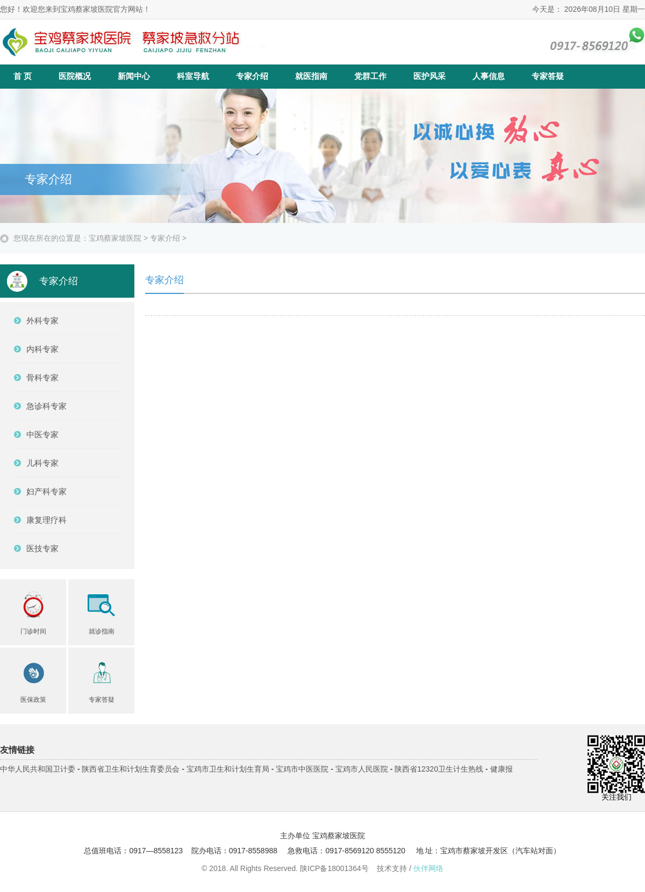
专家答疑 (548, 76)
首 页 (22, 76)
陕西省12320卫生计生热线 (439, 769)
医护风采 (429, 76)
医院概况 (75, 76)
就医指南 (311, 76)
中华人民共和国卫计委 (37, 769)
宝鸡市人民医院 (361, 769)
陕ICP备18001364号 (334, 868)
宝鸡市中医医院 (302, 769)
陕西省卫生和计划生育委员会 (131, 769)
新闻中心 (134, 76)
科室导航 (193, 76)
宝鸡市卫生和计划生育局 (228, 769)
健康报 (501, 769)
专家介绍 (252, 76)
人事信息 (488, 76)
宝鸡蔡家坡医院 (115, 238)
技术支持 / (410, 868)
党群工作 (370, 76)
